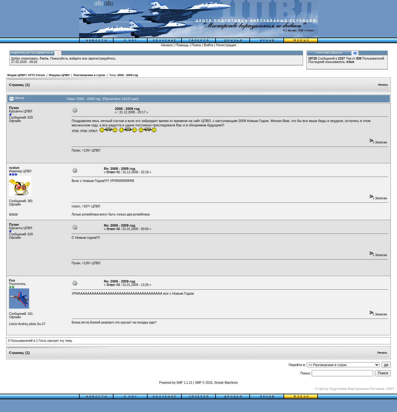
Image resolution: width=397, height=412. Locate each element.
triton (350, 62)
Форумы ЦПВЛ (59, 75)
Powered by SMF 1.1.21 (175, 382)
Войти (208, 45)
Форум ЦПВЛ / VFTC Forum (26, 75)
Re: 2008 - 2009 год (119, 168)
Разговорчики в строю (89, 75)
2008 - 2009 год (127, 75)
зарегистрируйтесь (101, 58)
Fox (12, 280)
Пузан (14, 108)
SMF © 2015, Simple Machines (216, 382)
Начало (167, 45)
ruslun (14, 168)
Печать (383, 84)
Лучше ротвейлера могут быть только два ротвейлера (111, 214)
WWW (13, 214)
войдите (75, 58)
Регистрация (226, 45)
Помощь (182, 45)
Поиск (196, 45)
